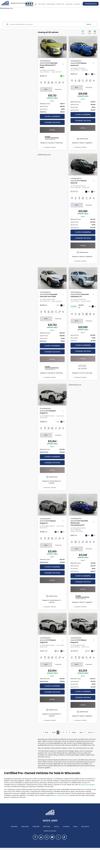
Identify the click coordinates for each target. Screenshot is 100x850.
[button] (65, 47)
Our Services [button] (69, 4)
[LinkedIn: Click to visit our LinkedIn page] (41, 837)
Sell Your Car (60, 4)
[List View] (94, 32)
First (45, 732)
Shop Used (25, 826)
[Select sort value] (83, 32)
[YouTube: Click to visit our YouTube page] (52, 837)
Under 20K (35, 826)
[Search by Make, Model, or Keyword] (47, 24)
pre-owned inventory (61, 795)
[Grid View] (89, 32)
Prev (53, 732)
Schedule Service (91, 4)
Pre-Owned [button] (41, 4)
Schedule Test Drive (52, 122)
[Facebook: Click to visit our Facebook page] (35, 837)
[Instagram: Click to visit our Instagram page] (46, 837)
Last (82, 732)
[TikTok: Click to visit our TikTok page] (64, 837)
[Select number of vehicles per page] (92, 732)
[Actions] (63, 64)
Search (88, 24)
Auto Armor (85, 826)
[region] (52, 108)
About (75, 826)
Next (74, 732)
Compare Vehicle (49, 147)
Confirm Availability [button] (52, 116)
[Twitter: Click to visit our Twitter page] (58, 837)
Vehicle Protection (50, 831)
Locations (77, 4)
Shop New (14, 826)
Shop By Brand (51, 4)
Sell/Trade (46, 826)
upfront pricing (86, 785)
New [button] (35, 4)
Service (56, 826)
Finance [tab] (58, 89)
